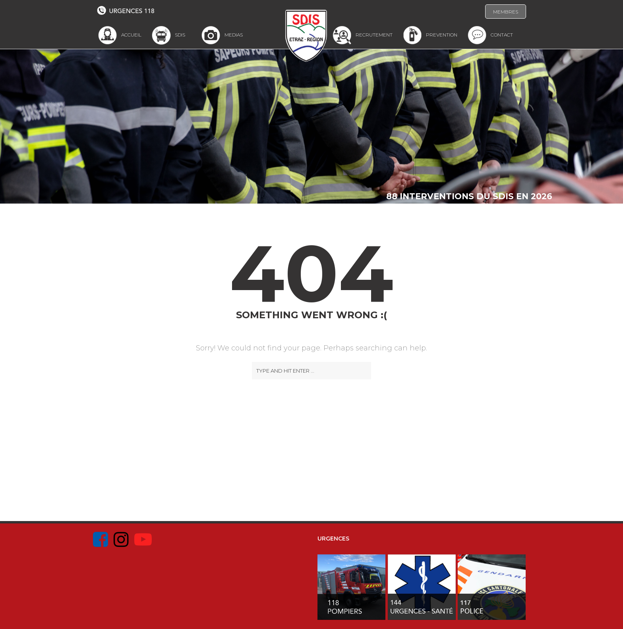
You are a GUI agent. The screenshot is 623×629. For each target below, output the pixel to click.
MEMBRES (505, 12)
